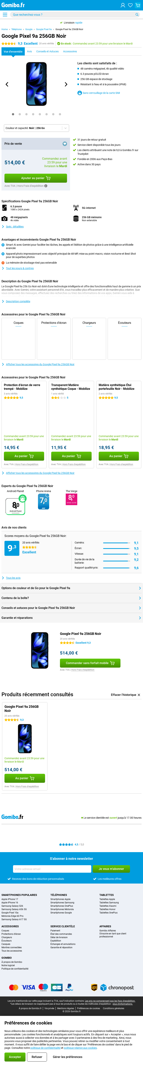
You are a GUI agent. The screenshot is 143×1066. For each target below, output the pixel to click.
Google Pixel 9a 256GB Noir (69, 29)
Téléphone (16, 29)
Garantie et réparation (61, 947)
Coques (5, 930)
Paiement (55, 930)
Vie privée (49, 1008)
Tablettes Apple (107, 899)
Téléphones (58, 894)
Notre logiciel (8, 965)
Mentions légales (65, 1008)
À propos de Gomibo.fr (30, 1008)
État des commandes (61, 934)
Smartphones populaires (19, 894)
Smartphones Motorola (62, 909)
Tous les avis (10, 577)
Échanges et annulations (62, 944)
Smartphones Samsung (62, 902)
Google (28, 29)
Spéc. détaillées (12, 226)
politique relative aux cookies (80, 1047)
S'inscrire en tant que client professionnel (112, 935)
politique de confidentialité (45, 1047)
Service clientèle (62, 926)
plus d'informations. (123, 1004)
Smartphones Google (61, 912)
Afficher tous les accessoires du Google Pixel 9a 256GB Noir (37, 364)
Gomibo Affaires (107, 930)
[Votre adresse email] (52, 869)
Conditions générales (113, 1008)
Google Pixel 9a (44, 29)
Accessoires (10, 926)
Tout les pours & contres (17, 268)
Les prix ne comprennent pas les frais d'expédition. (110, 1001)
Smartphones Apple (60, 899)
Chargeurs (6, 937)
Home (4, 29)
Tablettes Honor (107, 909)
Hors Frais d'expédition (26, 464)
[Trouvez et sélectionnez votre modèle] (75, 15)
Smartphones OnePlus (61, 906)
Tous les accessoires (11, 951)
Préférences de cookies (88, 1008)
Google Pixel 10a (9, 912)
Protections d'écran (11, 934)
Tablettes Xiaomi (107, 906)
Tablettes (106, 894)
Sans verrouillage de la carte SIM (98, 93)
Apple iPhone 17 (9, 899)
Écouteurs (6, 940)
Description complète (15, 301)
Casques (5, 944)
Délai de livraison (59, 937)
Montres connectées (11, 947)
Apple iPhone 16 (9, 902)
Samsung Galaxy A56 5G (14, 909)
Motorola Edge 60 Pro (12, 916)
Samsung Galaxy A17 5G (14, 919)
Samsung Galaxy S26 (12, 906)
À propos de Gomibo (11, 962)
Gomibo (6, 957)
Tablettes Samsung (109, 902)
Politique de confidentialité (14, 968)
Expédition (55, 940)
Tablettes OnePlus (108, 912)
